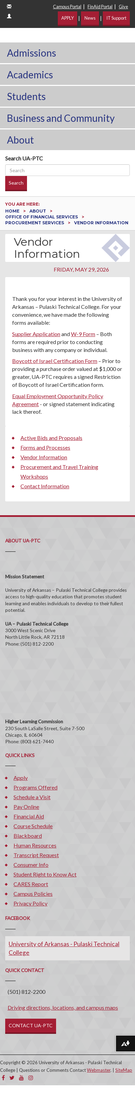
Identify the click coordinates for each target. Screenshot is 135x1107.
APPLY (67, 18)
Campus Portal (67, 6)
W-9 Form (83, 334)
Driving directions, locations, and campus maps (63, 1007)
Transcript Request (36, 855)
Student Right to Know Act (45, 874)
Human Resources (35, 845)
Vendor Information (43, 457)
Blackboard (28, 835)
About (20, 140)
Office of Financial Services (42, 216)
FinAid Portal (100, 6)
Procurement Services (35, 222)
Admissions (31, 53)
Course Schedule (33, 826)
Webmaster (98, 1070)
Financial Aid (29, 816)
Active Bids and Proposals (51, 437)
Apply (21, 777)
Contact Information (44, 486)
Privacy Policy (30, 903)
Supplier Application (36, 334)
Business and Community (61, 118)
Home (12, 211)
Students (26, 96)
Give (123, 6)
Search (16, 183)
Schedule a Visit (32, 797)
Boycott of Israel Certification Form (54, 360)
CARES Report (31, 884)
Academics (30, 74)
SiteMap (123, 1070)
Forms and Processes (45, 447)
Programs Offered (35, 787)
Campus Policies (33, 893)
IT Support (116, 18)
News (90, 18)
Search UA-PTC (24, 158)
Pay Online (26, 806)
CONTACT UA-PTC (31, 1025)
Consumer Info (31, 864)
